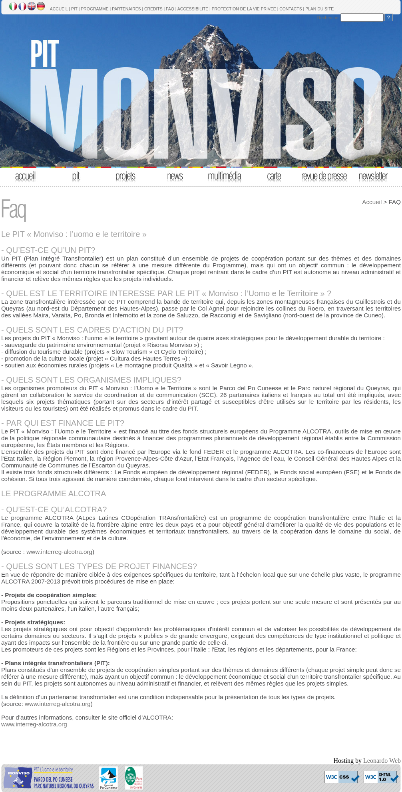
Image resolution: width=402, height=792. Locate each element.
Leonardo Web (382, 760)
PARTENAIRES (126, 9)
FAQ (170, 9)
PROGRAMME (94, 9)
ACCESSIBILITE (192, 9)
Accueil (372, 202)
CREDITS (153, 9)
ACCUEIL (59, 9)
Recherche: (328, 17)
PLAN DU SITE (319, 9)
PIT (74, 9)
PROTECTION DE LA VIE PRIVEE (244, 9)
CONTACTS (290, 9)
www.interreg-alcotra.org (59, 551)
